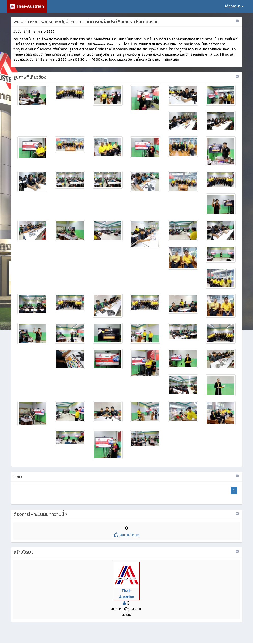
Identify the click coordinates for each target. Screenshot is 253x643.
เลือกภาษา (234, 6)
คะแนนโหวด (126, 535)
